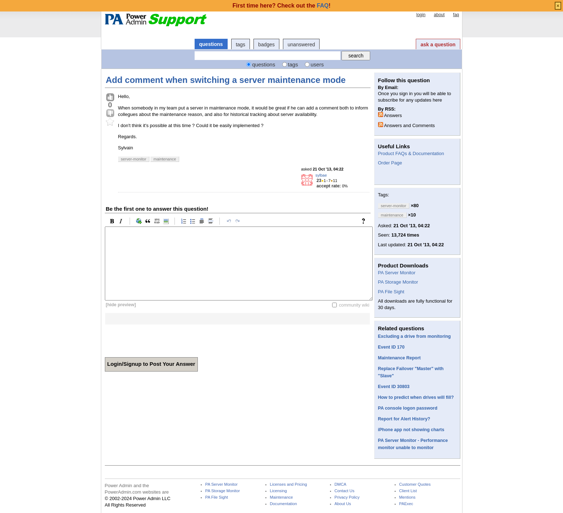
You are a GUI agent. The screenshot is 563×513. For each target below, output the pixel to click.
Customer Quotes (415, 484)
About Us (343, 504)
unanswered (301, 44)
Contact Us (345, 491)
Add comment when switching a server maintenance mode (226, 80)
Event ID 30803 (394, 386)
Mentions (407, 497)
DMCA (340, 484)
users (317, 64)
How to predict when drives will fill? (416, 397)
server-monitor (133, 159)
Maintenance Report (399, 357)
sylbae (321, 175)
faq (456, 14)
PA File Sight (391, 291)
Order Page (390, 162)
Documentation (283, 504)
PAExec (406, 504)
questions (211, 44)
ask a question (437, 44)
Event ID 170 (391, 347)
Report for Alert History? (404, 418)
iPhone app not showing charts (411, 429)
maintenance (164, 159)
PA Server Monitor (397, 272)
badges (266, 44)
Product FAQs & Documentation (411, 153)
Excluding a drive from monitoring (414, 336)
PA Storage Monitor (398, 282)
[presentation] (159, 339)
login (420, 14)
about (439, 14)
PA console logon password (408, 408)
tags (240, 44)
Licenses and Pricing (288, 484)
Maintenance (281, 497)
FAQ (323, 6)
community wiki (354, 304)
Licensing (278, 491)
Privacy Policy (347, 497)
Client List (408, 491)
